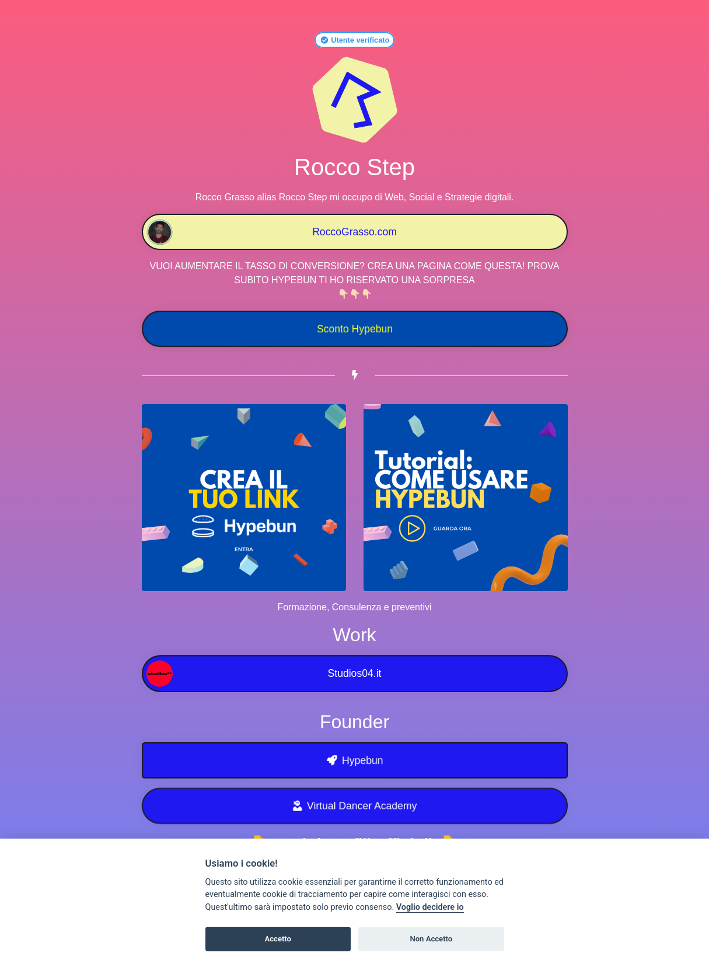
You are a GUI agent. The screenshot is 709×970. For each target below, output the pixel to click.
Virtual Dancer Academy (354, 806)
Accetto (277, 938)
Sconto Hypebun (354, 329)
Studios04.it (264, 673)
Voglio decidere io (430, 907)
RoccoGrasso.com (271, 232)
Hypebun (354, 760)
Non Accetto (431, 938)
